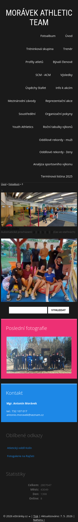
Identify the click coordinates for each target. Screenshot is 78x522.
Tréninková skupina (39, 49)
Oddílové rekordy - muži (55, 140)
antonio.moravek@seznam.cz (25, 415)
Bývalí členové (62, 62)
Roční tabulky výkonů (57, 127)
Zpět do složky (10, 228)
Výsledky (66, 75)
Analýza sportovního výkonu (52, 164)
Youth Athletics (22, 127)
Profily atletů (34, 62)
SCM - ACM (43, 75)
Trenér (67, 49)
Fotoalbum (48, 36)
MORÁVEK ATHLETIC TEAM (39, 17)
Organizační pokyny (58, 114)
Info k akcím (64, 88)
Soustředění (27, 114)
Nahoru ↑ (39, 520)
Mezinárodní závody (22, 101)
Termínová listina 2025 (56, 176)
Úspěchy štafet (35, 88)
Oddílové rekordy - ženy (55, 152)
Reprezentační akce (58, 101)
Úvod (68, 36)
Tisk (35, 516)
